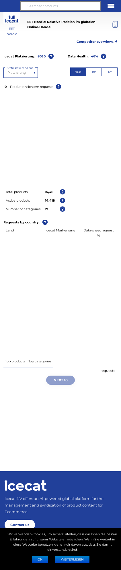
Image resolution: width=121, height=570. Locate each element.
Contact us (19, 524)
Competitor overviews (97, 40)
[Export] (115, 24)
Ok (40, 559)
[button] (10, 6)
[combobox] (7, 72)
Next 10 (61, 380)
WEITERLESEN (72, 559)
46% (94, 56)
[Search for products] (60, 6)
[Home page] (26, 485)
